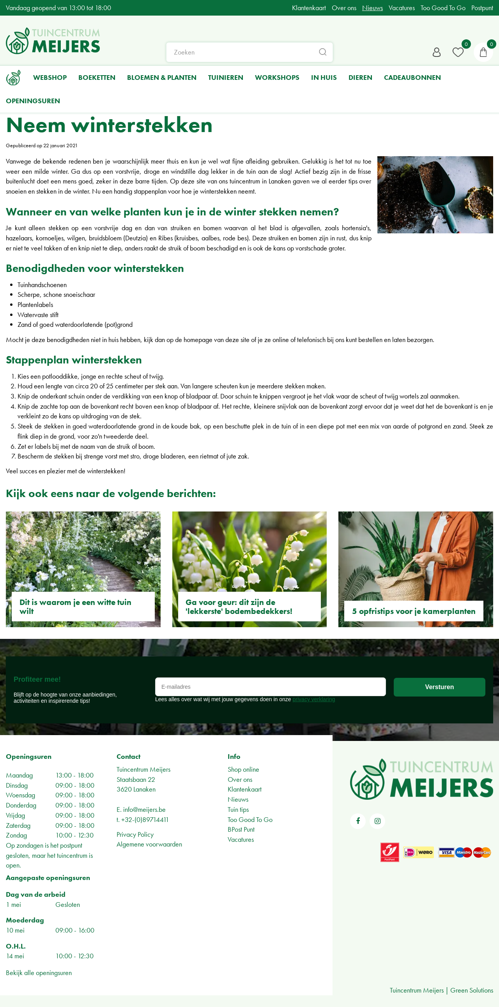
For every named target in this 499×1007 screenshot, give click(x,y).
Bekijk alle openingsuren (39, 972)
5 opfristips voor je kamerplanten (414, 611)
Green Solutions (471, 990)
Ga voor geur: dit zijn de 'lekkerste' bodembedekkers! (239, 606)
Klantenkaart (245, 789)
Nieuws (238, 799)
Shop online (243, 769)
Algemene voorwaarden (149, 843)
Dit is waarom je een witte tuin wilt (75, 606)
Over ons (240, 779)
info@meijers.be (144, 809)
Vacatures (241, 839)
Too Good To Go (250, 819)
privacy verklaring (314, 699)
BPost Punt (241, 829)
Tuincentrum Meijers (143, 769)
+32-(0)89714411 (145, 819)
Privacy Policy (135, 834)
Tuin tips (238, 809)
